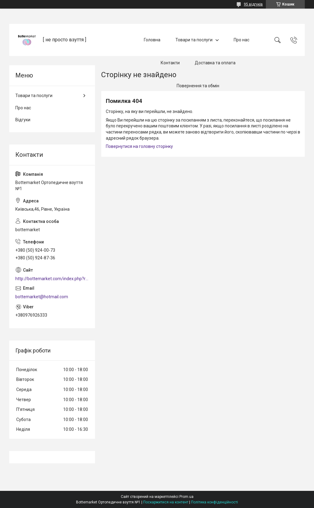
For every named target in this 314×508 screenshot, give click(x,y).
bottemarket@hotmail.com (41, 296)
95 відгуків (253, 4)
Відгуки (22, 119)
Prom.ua (186, 497)
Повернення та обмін (198, 85)
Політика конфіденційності (214, 502)
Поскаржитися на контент (165, 502)
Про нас (241, 39)
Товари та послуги (194, 39)
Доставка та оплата (215, 62)
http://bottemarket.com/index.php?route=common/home (52, 278)
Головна (152, 39)
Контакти (170, 62)
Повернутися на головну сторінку (139, 146)
